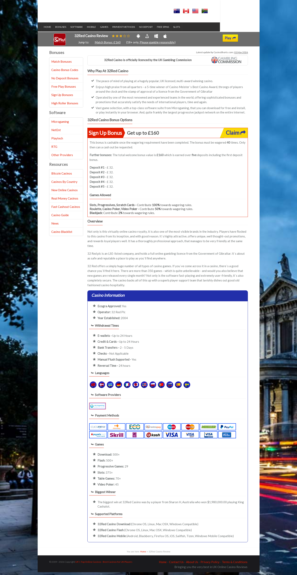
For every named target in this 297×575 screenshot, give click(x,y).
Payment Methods (131, 29)
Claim (236, 135)
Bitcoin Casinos (61, 176)
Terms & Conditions (234, 564)
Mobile (99, 29)
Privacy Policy (210, 564)
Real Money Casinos (64, 201)
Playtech (57, 141)
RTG (54, 149)
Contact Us (176, 564)
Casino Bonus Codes (64, 72)
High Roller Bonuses (64, 106)
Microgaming (60, 124)
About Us (192, 564)
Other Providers (62, 157)
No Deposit (153, 29)
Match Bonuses (61, 64)
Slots (184, 29)
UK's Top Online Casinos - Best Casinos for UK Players (103, 564)
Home (55, 29)
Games (112, 29)
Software (84, 29)
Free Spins (170, 29)
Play (230, 41)
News (55, 226)
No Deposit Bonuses (64, 81)
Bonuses (68, 29)
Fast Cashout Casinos (65, 209)
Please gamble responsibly (157, 45)
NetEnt (56, 132)
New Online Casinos (64, 193)
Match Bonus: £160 (108, 45)
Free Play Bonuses (63, 89)
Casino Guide (60, 218)
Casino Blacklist (61, 234)
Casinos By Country (64, 184)
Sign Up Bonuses (62, 97)
